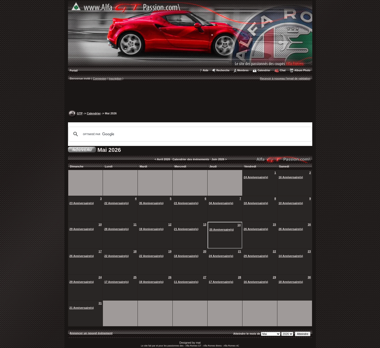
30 (309, 277)
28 (239, 277)
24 (100, 277)
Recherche (222, 70)
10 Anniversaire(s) (291, 203)
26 (169, 277)
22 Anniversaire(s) (116, 203)
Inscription (115, 78)
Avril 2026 (163, 159)
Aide (205, 70)
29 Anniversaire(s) (82, 229)
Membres (243, 70)
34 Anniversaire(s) (221, 203)
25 (135, 277)
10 (100, 224)
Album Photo (302, 70)
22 (274, 251)
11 (135, 224)
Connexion (99, 78)
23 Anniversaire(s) (82, 203)
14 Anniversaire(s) (291, 255)
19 (169, 251)
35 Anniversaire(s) (151, 203)
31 (100, 303)
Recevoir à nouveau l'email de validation (285, 78)
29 (274, 277)
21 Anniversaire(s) (186, 229)
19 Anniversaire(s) (151, 229)
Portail (74, 70)
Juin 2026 (217, 159)
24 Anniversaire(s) (256, 177)
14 (238, 224)
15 (274, 224)
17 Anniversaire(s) (116, 281)
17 (100, 251)
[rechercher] (189, 134)
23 (309, 251)
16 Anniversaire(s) (291, 177)
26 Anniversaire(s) (256, 229)
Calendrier (264, 70)
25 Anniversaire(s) (221, 229)
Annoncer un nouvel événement (91, 333)
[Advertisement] (190, 96)
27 (204, 277)
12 (169, 224)
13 (204, 224)
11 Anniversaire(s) (186, 281)
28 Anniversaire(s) (116, 229)
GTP (80, 113)
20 (204, 251)
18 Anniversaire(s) (256, 203)
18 (135, 251)
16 (309, 224)
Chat (283, 70)
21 (239, 251)
